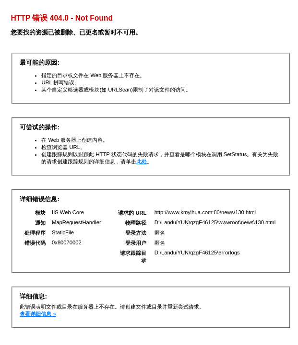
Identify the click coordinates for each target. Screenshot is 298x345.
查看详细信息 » (38, 314)
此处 (141, 161)
